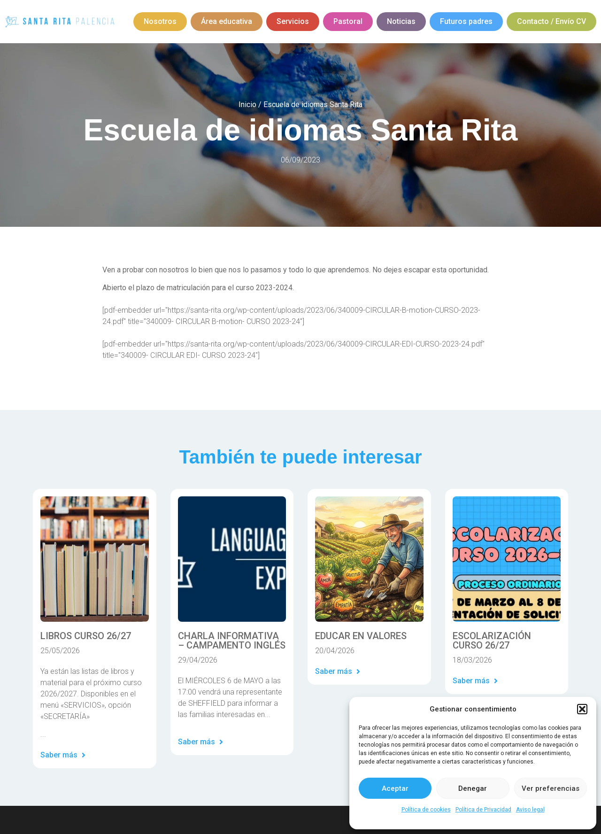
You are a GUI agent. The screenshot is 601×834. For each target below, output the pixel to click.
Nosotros (160, 21)
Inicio (247, 104)
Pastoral (347, 21)
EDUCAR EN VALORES (361, 635)
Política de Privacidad (483, 809)
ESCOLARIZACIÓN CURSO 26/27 (492, 640)
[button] (582, 709)
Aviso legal (530, 809)
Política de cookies (426, 809)
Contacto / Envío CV (551, 21)
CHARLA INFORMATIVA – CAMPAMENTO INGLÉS (231, 640)
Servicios (293, 21)
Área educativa (226, 21)
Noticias (401, 21)
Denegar (472, 788)
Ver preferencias (550, 788)
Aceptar (395, 788)
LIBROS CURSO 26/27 (85, 635)
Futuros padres (466, 21)
